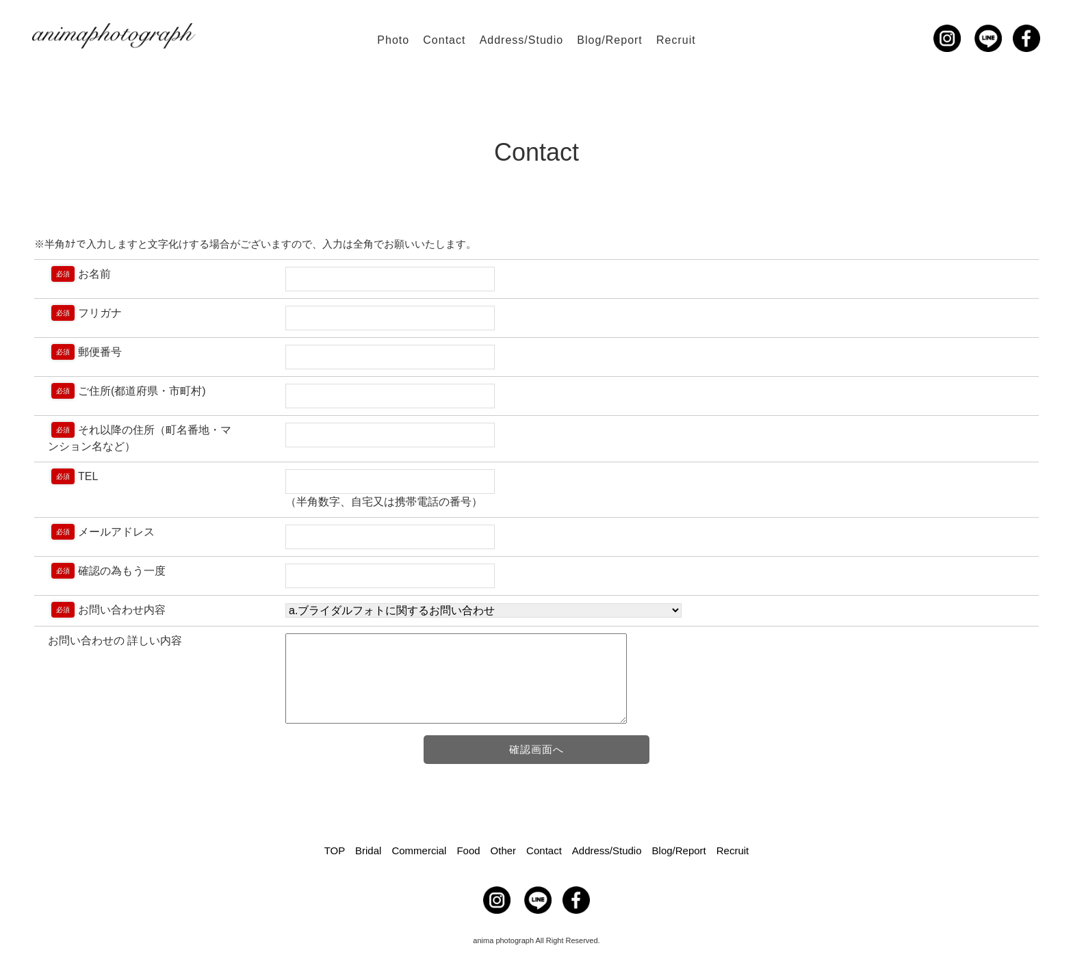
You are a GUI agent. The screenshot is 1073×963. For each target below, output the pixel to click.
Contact (444, 40)
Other (504, 850)
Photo (393, 40)
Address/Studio (522, 40)
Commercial (418, 850)
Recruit (676, 40)
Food (468, 850)
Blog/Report (610, 40)
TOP (334, 850)
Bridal (368, 850)
